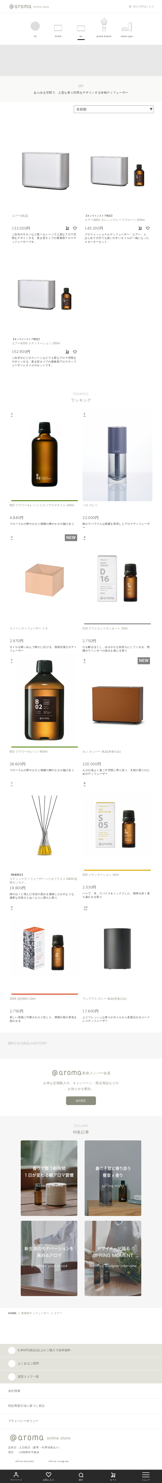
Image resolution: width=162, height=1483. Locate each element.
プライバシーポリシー (23, 1421)
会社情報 (14, 1391)
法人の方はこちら (143, 6)
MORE (81, 1101)
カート (113, 1476)
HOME (12, 1313)
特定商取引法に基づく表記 (26, 1405)
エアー (58, 1313)
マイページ (16, 1476)
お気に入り (48, 1476)
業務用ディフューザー (35, 1313)
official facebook (24, 1461)
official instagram (58, 1461)
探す (81, 1476)
